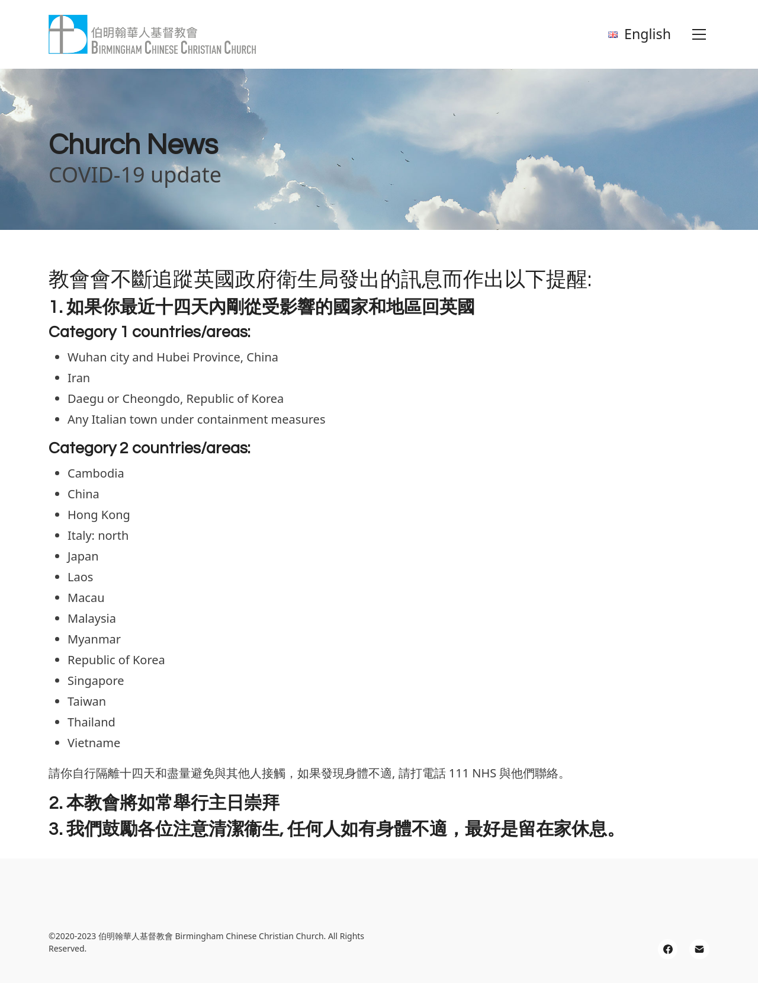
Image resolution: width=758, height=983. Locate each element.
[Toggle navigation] (699, 34)
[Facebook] (668, 949)
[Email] (699, 949)
